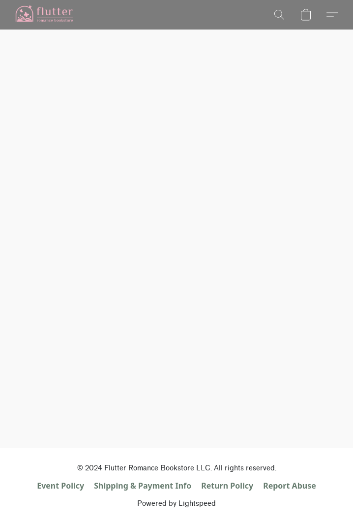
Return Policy (227, 485)
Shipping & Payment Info (142, 485)
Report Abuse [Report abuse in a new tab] (289, 485)
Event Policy (60, 485)
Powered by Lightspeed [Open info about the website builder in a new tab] (176, 503)
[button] (45, 15)
